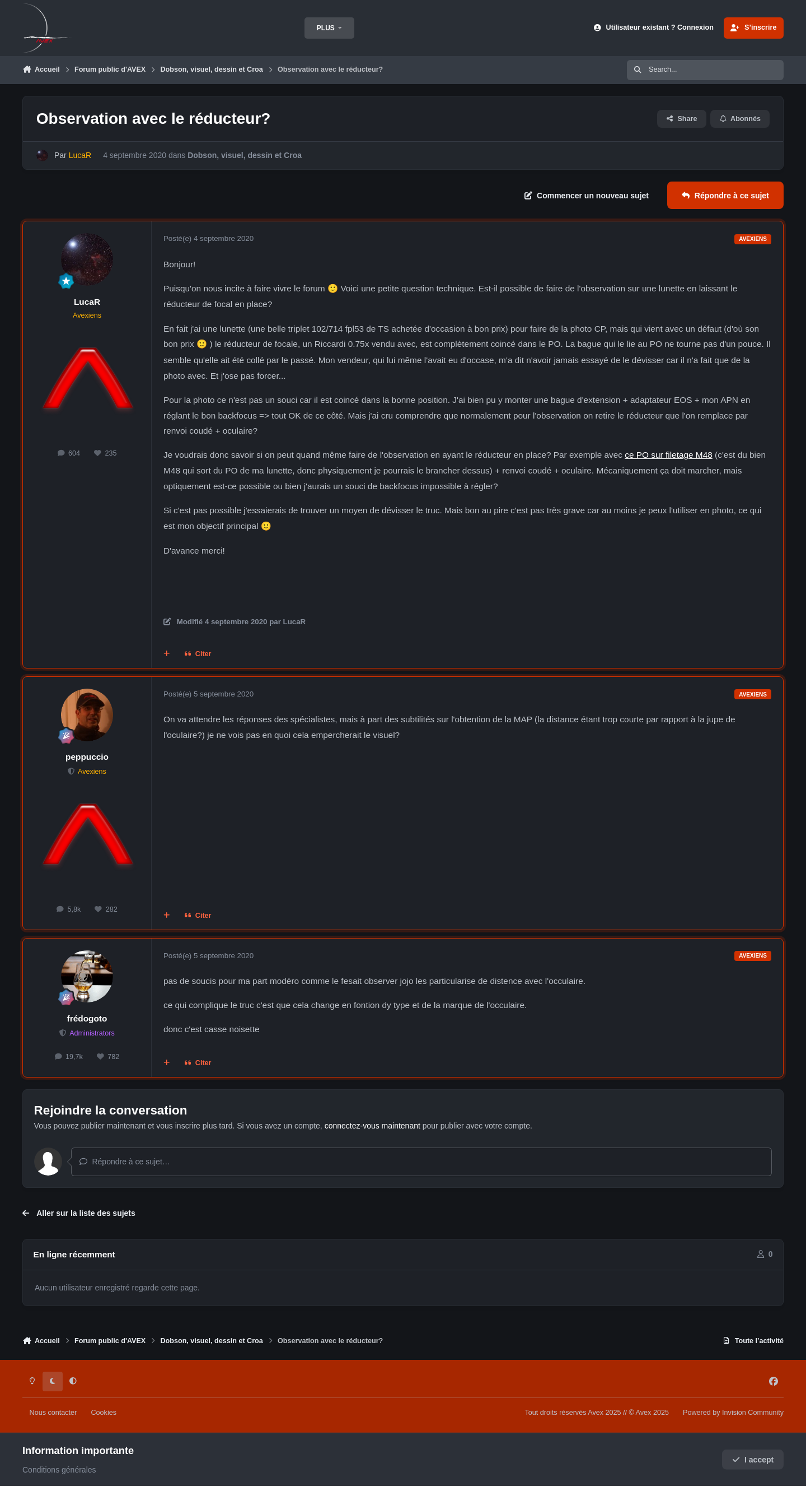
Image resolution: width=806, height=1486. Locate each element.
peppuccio (87, 756)
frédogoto (87, 1018)
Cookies (103, 1413)
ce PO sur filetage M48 (669, 454)
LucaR (87, 302)
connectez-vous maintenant (372, 1125)
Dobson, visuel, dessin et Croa (245, 155)
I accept (753, 1459)
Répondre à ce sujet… (124, 1161)
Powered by (733, 1413)
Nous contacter (53, 1413)
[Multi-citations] (166, 654)
